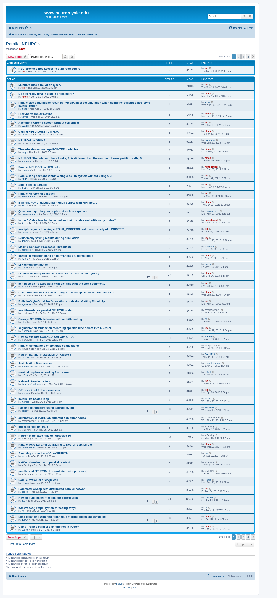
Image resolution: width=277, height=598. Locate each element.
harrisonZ (27, 170)
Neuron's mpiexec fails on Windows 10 (44, 435)
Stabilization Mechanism (35, 363)
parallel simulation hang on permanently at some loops (55, 255)
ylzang (25, 258)
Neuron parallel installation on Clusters (44, 354)
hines (22, 49)
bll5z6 (25, 187)
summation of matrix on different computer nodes (52, 418)
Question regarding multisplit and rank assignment (52, 211)
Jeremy (209, 336)
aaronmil (209, 407)
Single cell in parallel (32, 184)
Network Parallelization (34, 381)
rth (23, 322)
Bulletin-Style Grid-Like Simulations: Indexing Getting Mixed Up (61, 301)
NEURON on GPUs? (31, 140)
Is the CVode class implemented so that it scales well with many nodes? (67, 220)
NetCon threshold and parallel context (44, 462)
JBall (24, 410)
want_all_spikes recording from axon (43, 372)
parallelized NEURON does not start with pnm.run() (52, 471)
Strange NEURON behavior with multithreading (50, 319)
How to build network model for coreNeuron (48, 497)
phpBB (119, 584)
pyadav (25, 125)
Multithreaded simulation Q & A (39, 85)
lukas (24, 108)
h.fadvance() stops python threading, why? (47, 508)
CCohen (26, 134)
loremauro (27, 161)
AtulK (24, 179)
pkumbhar (210, 140)
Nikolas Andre (29, 196)
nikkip (25, 483)
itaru (24, 205)
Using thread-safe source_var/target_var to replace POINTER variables (66, 292)
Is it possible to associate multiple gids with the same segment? (61, 283)
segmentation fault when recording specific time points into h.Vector (64, 328)
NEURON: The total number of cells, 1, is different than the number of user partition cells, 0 (80, 158)
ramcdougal (211, 166)
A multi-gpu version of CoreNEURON (43, 453)
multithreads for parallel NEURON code (44, 310)
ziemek (25, 232)
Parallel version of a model (36, 193)
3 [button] (243, 57)
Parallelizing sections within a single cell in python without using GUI (65, 176)
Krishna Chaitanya (31, 384)
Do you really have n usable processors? (46, 93)
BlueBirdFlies (29, 447)
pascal (25, 267)
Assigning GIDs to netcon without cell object (48, 122)
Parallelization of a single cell (38, 480)
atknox (25, 393)
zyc (23, 456)
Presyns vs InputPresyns (35, 113)
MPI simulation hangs (33, 264)
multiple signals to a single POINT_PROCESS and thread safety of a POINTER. (71, 229)
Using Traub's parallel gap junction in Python (48, 526)
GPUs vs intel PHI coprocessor (39, 390)
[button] (253, 56)
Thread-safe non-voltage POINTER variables (48, 149)
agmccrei (26, 249)
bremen (209, 497)
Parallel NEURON (23, 44)
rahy (24, 152)
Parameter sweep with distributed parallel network (52, 489)
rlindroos (26, 331)
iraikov (25, 241)
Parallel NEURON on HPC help (39, 167)
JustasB (26, 286)
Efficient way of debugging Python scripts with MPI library (57, 202)
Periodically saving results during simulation (48, 238)
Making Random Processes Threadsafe (45, 246)
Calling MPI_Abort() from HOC (38, 131)
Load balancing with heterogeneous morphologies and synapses (62, 516)
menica (25, 402)
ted (23, 71)
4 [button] (248, 57)
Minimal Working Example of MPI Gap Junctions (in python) (58, 273)
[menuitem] (29, 27)
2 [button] (238, 57)
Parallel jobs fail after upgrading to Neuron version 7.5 (55, 444)
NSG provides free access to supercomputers (49, 68)
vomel (25, 116)
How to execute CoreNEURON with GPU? (46, 336)
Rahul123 (27, 357)
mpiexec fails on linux (33, 426)
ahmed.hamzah (30, 366)
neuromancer (29, 214)
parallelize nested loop (33, 399)
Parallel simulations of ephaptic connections (48, 345)
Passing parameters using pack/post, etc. (46, 407)
